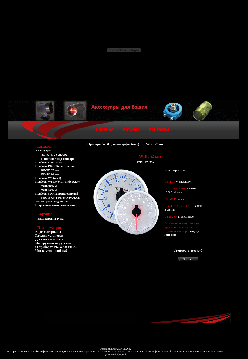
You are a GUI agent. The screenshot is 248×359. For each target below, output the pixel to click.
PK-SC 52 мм (50, 170)
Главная (104, 129)
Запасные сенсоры (54, 154)
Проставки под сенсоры (58, 159)
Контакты (159, 129)
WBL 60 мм (49, 186)
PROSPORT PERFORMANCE (60, 198)
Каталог (131, 129)
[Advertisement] (59, 280)
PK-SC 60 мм (50, 174)
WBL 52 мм (49, 190)
